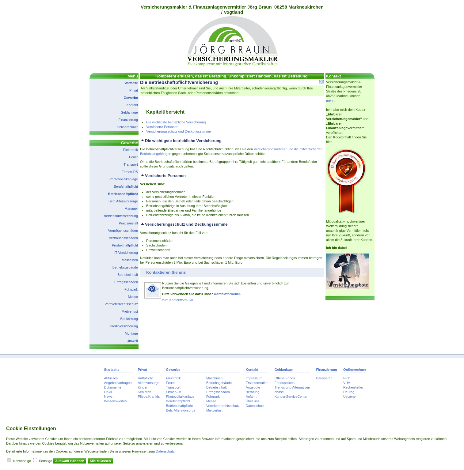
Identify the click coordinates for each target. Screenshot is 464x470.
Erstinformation (257, 383)
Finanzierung (128, 120)
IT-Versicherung (126, 252)
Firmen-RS (130, 172)
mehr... (331, 100)
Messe (133, 297)
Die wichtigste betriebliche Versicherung (176, 122)
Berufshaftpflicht (126, 186)
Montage (131, 333)
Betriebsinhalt (127, 274)
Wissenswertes (115, 401)
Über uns (253, 401)
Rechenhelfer (353, 387)
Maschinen (130, 260)
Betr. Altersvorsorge (123, 201)
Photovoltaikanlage (123, 179)
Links (108, 392)
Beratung (253, 392)
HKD (346, 378)
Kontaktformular (227, 294)
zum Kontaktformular (177, 300)
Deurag (348, 392)
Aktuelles (111, 378)
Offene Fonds (285, 378)
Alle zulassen (100, 461)
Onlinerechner (127, 127)
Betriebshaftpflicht (123, 194)
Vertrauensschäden (123, 238)
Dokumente (112, 387)
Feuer (133, 157)
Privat (133, 90)
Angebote (253, 387)
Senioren (144, 392)
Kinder (142, 387)
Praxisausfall (128, 223)
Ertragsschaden (126, 282)
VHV (346, 383)
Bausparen (324, 378)
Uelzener (350, 396)
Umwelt (132, 341)
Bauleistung (129, 319)
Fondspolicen (285, 383)
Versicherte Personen (162, 127)
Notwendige (22, 461)
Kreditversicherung (124, 326)
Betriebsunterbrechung (121, 216)
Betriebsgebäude (125, 267)
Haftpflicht (145, 378)
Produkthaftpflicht (125, 245)
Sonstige (45, 461)
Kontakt (132, 105)
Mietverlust (130, 311)
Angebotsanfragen (118, 383)
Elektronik (130, 150)
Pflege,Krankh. (149, 396)
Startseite (131, 83)
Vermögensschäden (123, 230)
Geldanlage (129, 112)
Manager (131, 208)
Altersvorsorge (148, 383)
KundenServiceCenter (291, 396)
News (108, 396)
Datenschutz (255, 406)
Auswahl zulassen (69, 461)
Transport (131, 164)
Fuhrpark (131, 289)
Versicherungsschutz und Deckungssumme (178, 131)
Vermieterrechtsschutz (121, 304)
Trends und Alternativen (292, 387)
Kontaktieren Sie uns (166, 272)
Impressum (254, 378)
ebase (279, 392)
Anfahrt (251, 396)
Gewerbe (131, 98)
